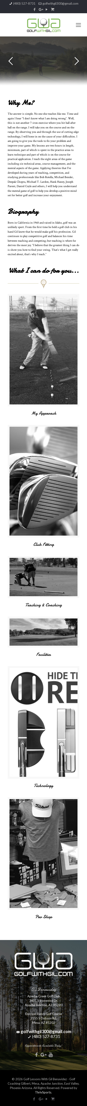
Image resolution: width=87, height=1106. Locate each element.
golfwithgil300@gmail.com (60, 3)
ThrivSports (43, 1092)
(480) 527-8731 (24, 3)
